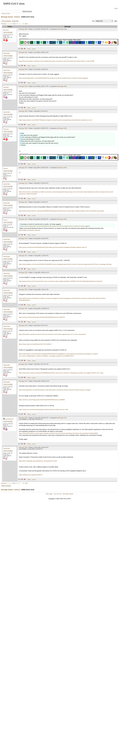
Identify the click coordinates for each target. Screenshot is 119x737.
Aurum (5, 220)
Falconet (5, 30)
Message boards (7, 17)
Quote (34, 48)
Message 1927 (23, 255)
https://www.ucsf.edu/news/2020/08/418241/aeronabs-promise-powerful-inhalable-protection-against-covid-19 (53, 247)
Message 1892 (23, 52)
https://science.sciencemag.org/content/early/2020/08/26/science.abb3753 (42, 317)
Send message (8, 32)
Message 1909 (23, 128)
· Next (26, 24)
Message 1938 (23, 418)
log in (116, 8)
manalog (5, 87)
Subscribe (15, 21)
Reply (29, 48)
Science (17, 17)
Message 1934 (23, 364)
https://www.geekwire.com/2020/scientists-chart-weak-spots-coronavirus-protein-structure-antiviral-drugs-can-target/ (54, 390)
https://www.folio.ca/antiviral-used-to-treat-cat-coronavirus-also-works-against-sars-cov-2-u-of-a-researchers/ (52, 334)
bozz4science (9, 419)
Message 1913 (23, 167)
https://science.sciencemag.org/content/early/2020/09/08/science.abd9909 (42, 399)
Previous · (4, 24)
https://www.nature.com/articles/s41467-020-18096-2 (35, 344)
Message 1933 (23, 325)
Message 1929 (23, 289)
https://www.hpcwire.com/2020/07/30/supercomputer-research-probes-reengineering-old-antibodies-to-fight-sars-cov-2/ (55, 120)
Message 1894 (23, 69)
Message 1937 (23, 381)
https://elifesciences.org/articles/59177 (30, 475)
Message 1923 (23, 238)
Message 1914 (23, 183)
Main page (49, 494)
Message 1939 (23, 447)
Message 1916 (23, 219)
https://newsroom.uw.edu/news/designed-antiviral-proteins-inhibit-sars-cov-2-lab (43, 409)
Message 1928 (23, 272)
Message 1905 (23, 86)
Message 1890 (23, 29)
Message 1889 (62, 29)
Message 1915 (23, 202)
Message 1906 (23, 111)
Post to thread (6, 21)
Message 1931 (23, 308)
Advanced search (6, 13)
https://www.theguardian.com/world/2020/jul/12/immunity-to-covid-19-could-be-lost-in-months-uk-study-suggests (53, 78)
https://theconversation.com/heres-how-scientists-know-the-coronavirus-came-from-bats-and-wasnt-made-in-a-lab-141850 (56, 61)
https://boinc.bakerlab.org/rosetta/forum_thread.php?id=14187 (38, 461)
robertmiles (6, 53)
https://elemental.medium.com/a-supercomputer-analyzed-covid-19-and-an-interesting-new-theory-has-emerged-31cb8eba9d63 (58, 433)
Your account (57, 494)
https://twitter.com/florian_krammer (29, 230)
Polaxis (5, 168)
